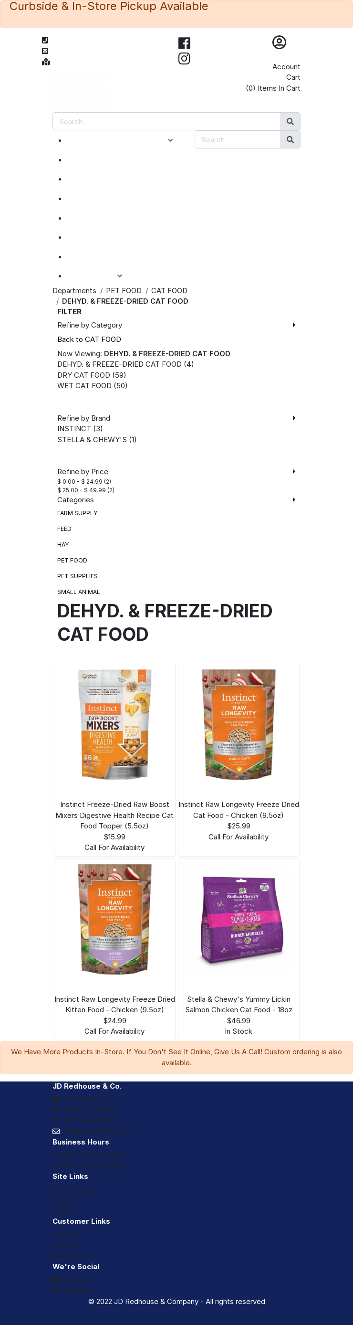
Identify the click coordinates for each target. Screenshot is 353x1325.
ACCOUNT (102, 276)
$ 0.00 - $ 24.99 (80, 481)
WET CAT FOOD (84, 385)
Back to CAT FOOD (89, 339)
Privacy (64, 1211)
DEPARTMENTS (107, 218)
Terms (62, 1200)
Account (286, 66)
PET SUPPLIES (77, 576)
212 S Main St (79, 1099)
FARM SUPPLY (77, 513)
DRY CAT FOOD (83, 375)
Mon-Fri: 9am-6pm (88, 1155)
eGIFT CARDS (103, 257)
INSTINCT (74, 428)
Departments (74, 290)
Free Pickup (72, 1189)
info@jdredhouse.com (93, 1131)
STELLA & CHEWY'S (92, 439)
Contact (66, 1234)
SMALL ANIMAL (78, 591)
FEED (64, 528)
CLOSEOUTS (101, 198)
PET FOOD (124, 290)
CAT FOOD (169, 290)
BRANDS (93, 237)
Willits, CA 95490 (85, 1109)
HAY (63, 544)
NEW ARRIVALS (106, 160)
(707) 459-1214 (81, 1120)
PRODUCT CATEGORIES (127, 140)
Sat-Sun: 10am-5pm (89, 1165)
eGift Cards (71, 1256)
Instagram (72, 1290)
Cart (293, 77)
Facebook (73, 1279)
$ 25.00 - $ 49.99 (81, 490)
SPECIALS (96, 179)
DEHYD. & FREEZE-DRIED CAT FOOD (119, 364)
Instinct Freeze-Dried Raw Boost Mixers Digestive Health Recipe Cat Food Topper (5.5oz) (114, 815)
